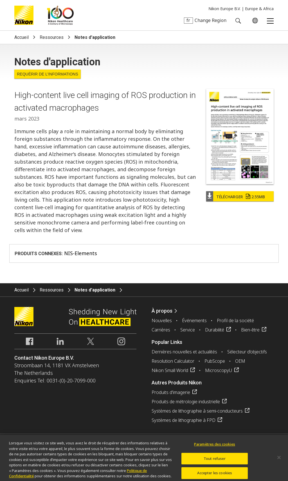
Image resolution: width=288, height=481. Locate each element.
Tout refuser (215, 460)
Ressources (52, 37)
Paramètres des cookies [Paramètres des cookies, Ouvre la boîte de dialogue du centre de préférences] (214, 446)
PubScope (214, 361)
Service (187, 330)
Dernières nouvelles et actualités (184, 352)
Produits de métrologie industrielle (186, 401)
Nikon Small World (170, 370)
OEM (240, 361)
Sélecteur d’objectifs (247, 352)
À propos (162, 311)
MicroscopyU (218, 370)
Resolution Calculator (173, 361)
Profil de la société (235, 320)
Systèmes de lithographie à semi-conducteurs (197, 411)
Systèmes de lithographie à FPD (183, 420)
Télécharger (240, 196)
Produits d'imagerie (171, 392)
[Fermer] (279, 460)
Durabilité (214, 330)
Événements (194, 320)
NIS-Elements (80, 253)
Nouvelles (162, 320)
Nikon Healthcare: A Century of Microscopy (60, 15)
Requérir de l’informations (47, 74)
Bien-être (250, 330)
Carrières (161, 330)
